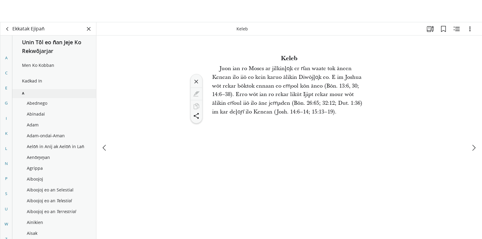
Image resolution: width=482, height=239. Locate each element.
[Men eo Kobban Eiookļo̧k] (457, 29)
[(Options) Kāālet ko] (470, 29)
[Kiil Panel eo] (89, 29)
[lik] (7, 29)
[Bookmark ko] (443, 29)
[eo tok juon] (474, 126)
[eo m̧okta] (105, 126)
